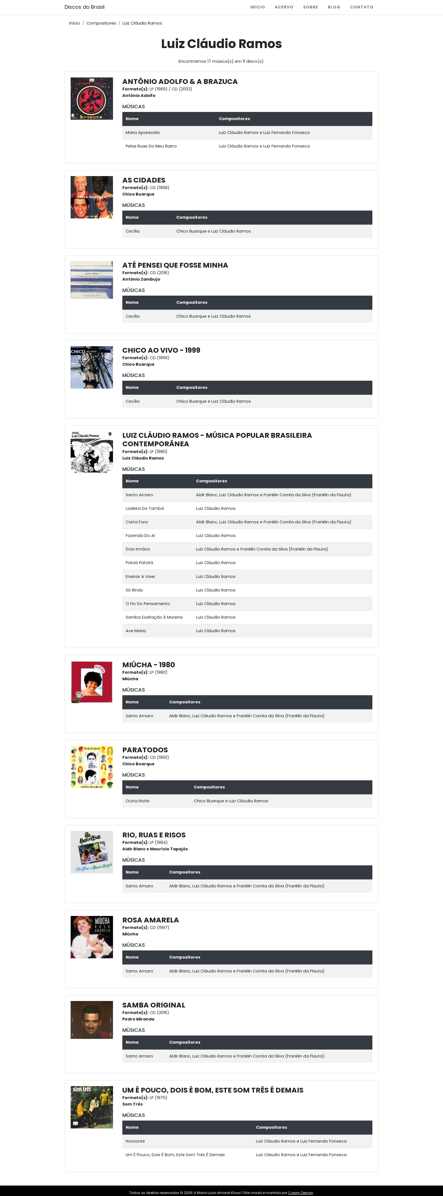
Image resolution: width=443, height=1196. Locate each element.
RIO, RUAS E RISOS (154, 835)
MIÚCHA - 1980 (148, 665)
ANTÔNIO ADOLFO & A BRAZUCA (180, 81)
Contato (361, 7)
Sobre (310, 7)
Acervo (284, 7)
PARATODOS (145, 750)
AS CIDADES (143, 180)
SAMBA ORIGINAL (153, 1005)
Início (257, 7)
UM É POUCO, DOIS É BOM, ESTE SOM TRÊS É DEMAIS (212, 1090)
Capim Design (300, 1192)
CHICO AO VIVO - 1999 (161, 350)
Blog (334, 7)
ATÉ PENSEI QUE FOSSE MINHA (175, 265)
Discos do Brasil (85, 6)
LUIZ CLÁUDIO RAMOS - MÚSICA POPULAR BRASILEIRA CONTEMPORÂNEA (217, 439)
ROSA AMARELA (150, 920)
